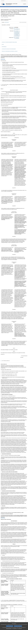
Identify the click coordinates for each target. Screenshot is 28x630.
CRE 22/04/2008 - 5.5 (17, 31)
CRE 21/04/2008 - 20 (17, 29)
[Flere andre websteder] (24, 1)
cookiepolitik (14, 629)
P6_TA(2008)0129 (16, 37)
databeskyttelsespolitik (8, 629)
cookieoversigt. (20, 629)
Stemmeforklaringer (16, 32)
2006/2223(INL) (7, 22)
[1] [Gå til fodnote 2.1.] (18, 107)
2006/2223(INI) (3, 59)
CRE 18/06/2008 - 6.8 (17, 35)
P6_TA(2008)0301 (16, 38)
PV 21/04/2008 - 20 (16, 28)
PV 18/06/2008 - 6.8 (17, 34)
